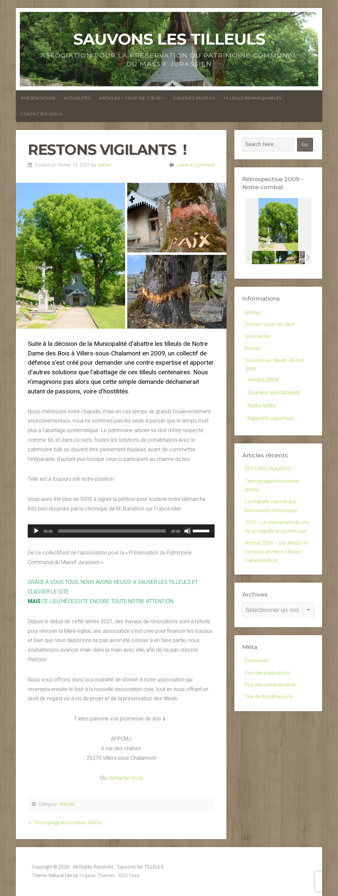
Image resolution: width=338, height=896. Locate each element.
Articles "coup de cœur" (272, 325)
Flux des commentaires (272, 710)
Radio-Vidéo (262, 410)
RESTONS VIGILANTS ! (272, 474)
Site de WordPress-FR (270, 722)
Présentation (38, 98)
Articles (67, 804)
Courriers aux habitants (274, 397)
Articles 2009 (263, 385)
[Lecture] (36, 531)
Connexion (257, 684)
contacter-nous (125, 778)
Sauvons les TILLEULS (169, 39)
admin (104, 165)
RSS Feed (129, 875)
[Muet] (187, 531)
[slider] (112, 531)
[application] (121, 531)
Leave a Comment (196, 165)
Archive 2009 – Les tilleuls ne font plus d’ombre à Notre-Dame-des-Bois (278, 573)
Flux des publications (269, 697)
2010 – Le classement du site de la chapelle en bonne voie (277, 541)
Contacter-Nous (41, 113)
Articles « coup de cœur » (131, 98)
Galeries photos (194, 98)
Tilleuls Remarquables (252, 98)
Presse (253, 351)
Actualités (77, 98)
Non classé (258, 338)
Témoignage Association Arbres (68, 823)
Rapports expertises (271, 423)
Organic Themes (97, 875)
